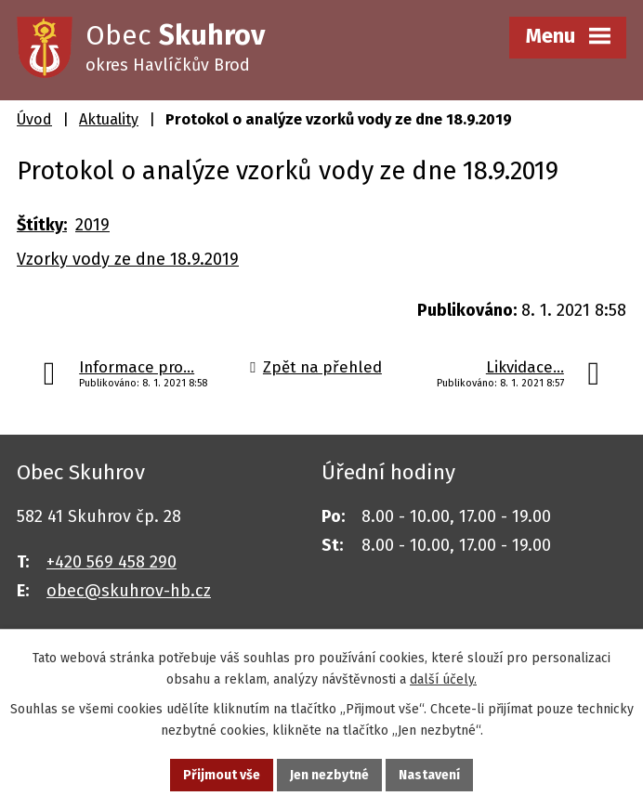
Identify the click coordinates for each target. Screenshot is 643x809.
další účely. (443, 679)
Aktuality (108, 119)
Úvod (34, 119)
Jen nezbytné (329, 775)
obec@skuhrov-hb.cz (128, 591)
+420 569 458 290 (111, 562)
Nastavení (429, 775)
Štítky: (42, 225)
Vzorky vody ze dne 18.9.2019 (128, 259)
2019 (92, 225)
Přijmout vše (221, 775)
